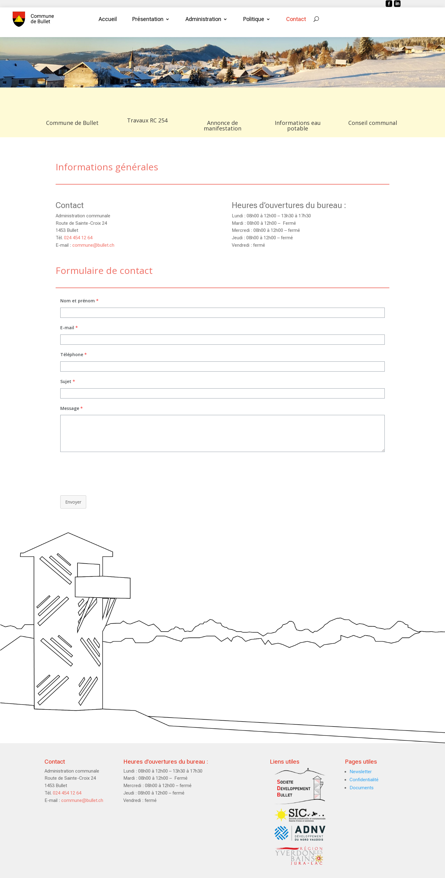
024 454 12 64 (78, 238)
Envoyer (73, 502)
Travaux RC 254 (147, 120)
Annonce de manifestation (222, 125)
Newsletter (361, 771)
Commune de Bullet (72, 122)
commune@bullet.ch (93, 245)
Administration (203, 19)
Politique (253, 19)
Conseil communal (372, 122)
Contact (296, 19)
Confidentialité (364, 779)
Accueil (108, 19)
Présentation (147, 19)
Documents (362, 788)
